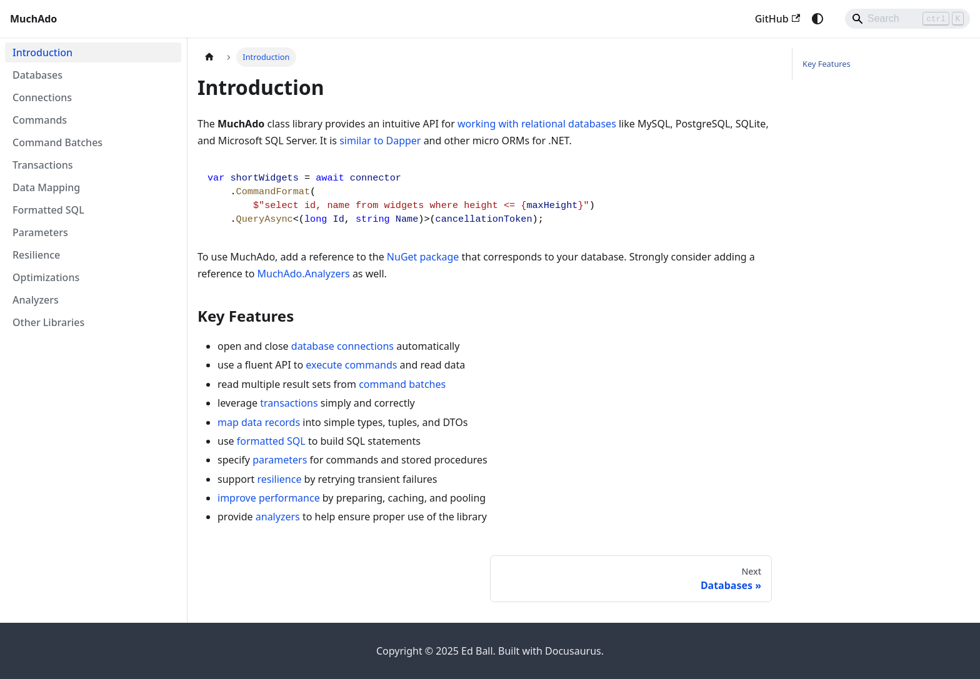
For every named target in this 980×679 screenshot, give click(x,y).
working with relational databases (537, 124)
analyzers (278, 516)
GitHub (777, 19)
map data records (259, 422)
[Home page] (209, 57)
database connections (342, 346)
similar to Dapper (380, 140)
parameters (279, 460)
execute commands (351, 365)
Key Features (826, 63)
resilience (279, 479)
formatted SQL (271, 441)
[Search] (907, 19)
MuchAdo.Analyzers (304, 273)
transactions (289, 403)
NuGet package (423, 257)
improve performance (269, 498)
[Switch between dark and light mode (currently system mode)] (818, 19)
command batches (402, 384)
